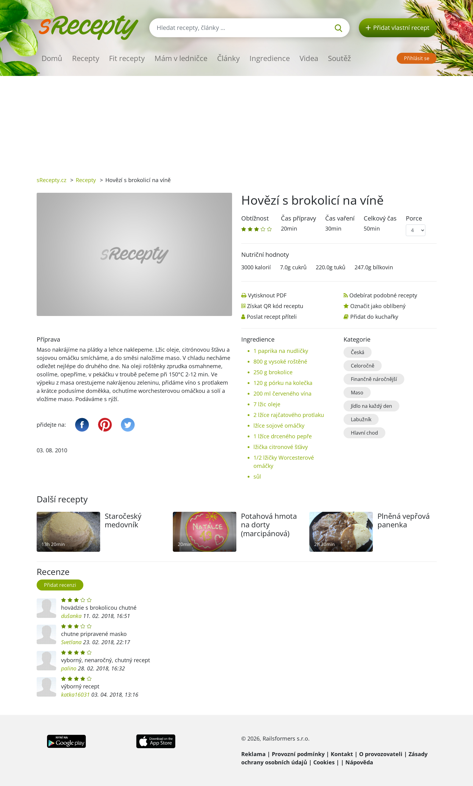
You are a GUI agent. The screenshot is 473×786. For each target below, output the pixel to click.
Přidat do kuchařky (374, 316)
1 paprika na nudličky (280, 350)
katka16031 (75, 694)
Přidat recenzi (60, 585)
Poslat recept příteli (272, 316)
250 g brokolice (273, 372)
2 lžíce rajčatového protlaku (288, 414)
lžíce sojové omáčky (278, 425)
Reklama (253, 754)
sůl (257, 476)
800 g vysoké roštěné (280, 361)
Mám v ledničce (181, 58)
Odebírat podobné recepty (383, 295)
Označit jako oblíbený (378, 306)
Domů (52, 58)
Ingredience (269, 58)
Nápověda (359, 762)
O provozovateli (380, 754)
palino (68, 668)
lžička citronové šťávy (280, 446)
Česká (357, 352)
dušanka (71, 615)
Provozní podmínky (298, 754)
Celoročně (362, 365)
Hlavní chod (364, 432)
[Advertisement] (236, 121)
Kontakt (342, 754)
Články (228, 58)
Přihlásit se (416, 58)
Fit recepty (127, 58)
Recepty (85, 58)
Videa (309, 58)
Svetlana (71, 642)
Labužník (361, 419)
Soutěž (339, 58)
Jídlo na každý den (371, 406)
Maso (357, 392)
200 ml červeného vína (282, 393)
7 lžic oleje (266, 404)
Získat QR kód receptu (275, 306)
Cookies (324, 762)
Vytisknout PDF (267, 295)
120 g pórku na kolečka (282, 382)
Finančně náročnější (374, 379)
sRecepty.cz (51, 180)
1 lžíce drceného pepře (282, 436)
